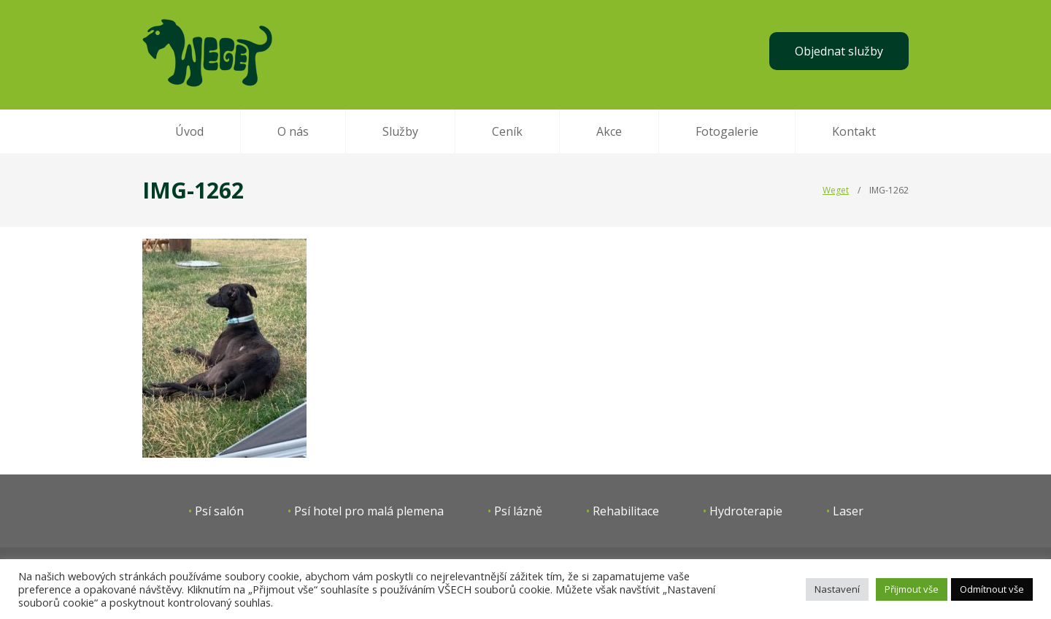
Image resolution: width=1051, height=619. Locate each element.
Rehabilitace (626, 511)
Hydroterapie (745, 511)
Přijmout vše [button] (912, 589)
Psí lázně (518, 511)
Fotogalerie (727, 131)
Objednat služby (839, 51)
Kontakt (854, 131)
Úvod (189, 131)
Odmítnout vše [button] (992, 589)
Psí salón (219, 511)
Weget (836, 190)
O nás (293, 131)
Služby (400, 131)
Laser (848, 511)
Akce (609, 131)
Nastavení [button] (837, 589)
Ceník (507, 131)
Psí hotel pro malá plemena (369, 511)
